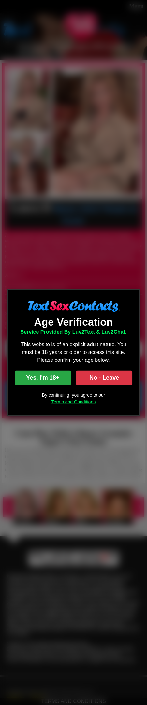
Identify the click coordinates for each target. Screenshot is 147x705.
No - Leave (104, 377)
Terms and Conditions (73, 401)
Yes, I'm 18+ (42, 377)
